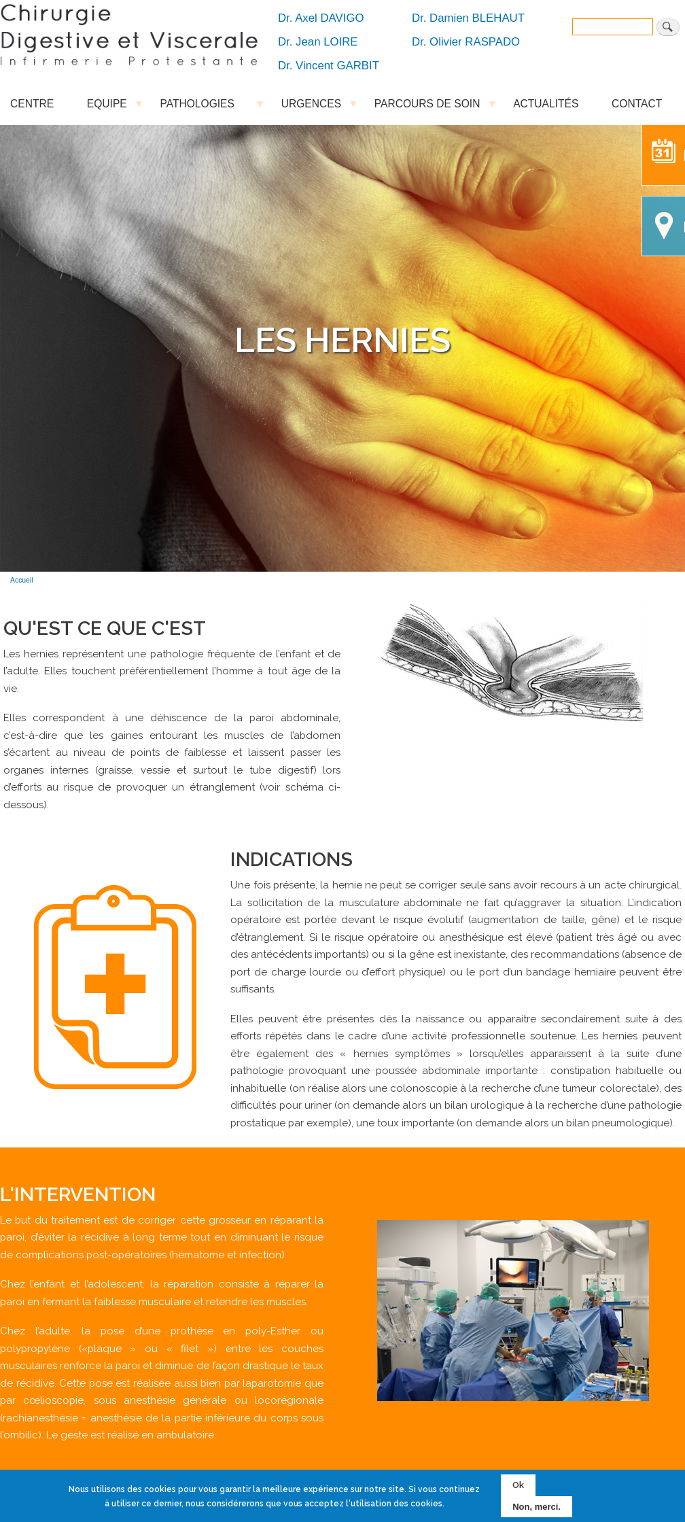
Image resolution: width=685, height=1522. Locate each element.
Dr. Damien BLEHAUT (468, 18)
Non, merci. (536, 1507)
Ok (518, 1485)
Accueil (21, 580)
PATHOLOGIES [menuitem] (204, 107)
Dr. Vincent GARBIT (328, 65)
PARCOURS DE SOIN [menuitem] (427, 107)
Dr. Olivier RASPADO (466, 41)
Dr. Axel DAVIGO (321, 18)
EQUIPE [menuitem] (107, 107)
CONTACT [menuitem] (637, 103)
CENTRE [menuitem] (32, 103)
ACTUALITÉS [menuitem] (545, 103)
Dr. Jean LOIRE (318, 41)
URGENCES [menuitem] (311, 107)
